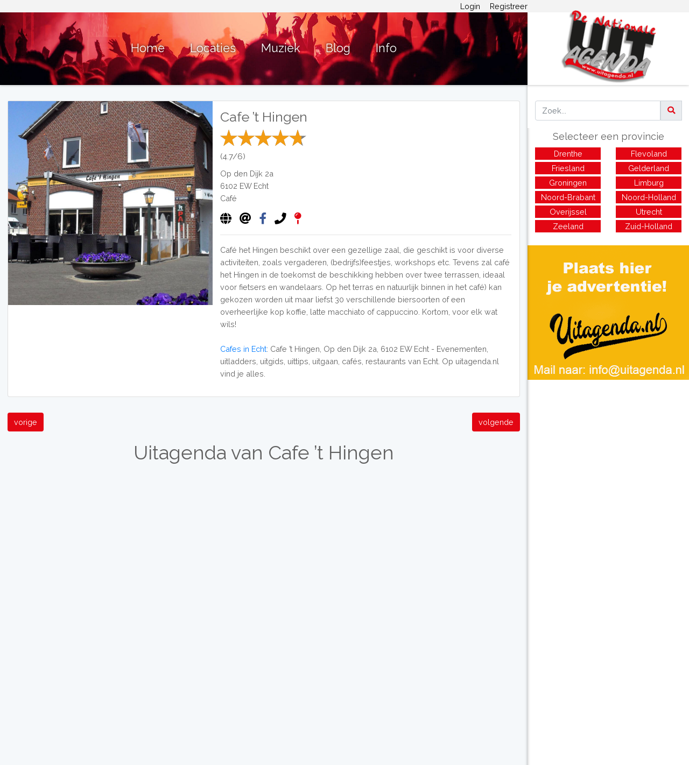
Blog (338, 48)
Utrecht (649, 211)
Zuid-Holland (648, 226)
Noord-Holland (649, 197)
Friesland (568, 168)
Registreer (509, 6)
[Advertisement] (608, 455)
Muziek (280, 48)
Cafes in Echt (243, 348)
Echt (261, 185)
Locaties (213, 48)
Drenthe (568, 153)
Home (148, 48)
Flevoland (649, 153)
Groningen (568, 182)
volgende (496, 422)
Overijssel (568, 211)
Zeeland (568, 226)
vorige (25, 422)
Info (386, 48)
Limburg (649, 182)
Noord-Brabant (568, 197)
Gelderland (648, 168)
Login (470, 6)
